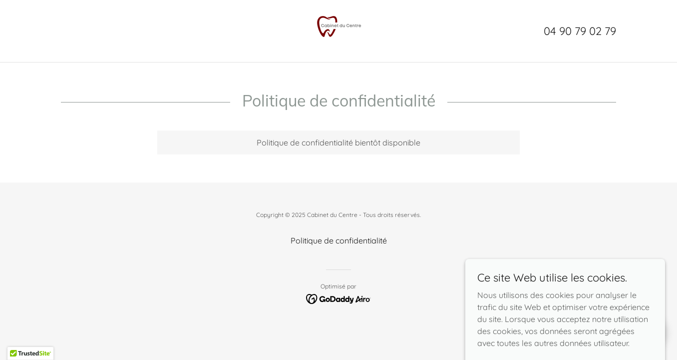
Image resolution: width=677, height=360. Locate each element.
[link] (338, 30)
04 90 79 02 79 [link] (580, 31)
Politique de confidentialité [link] (339, 241)
